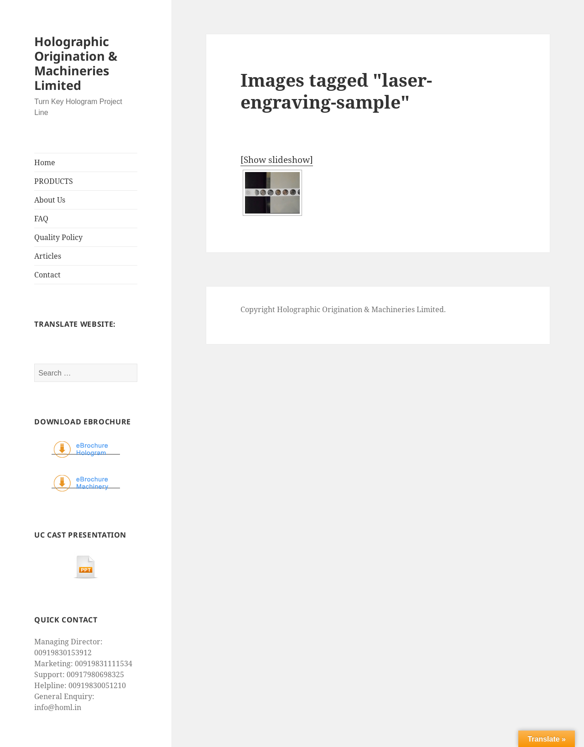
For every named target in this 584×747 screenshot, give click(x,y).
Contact (47, 275)
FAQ (41, 219)
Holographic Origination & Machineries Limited (75, 63)
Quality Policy (58, 237)
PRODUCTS (53, 181)
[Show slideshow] (276, 160)
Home (44, 162)
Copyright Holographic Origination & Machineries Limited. (343, 309)
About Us (49, 200)
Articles (47, 256)
